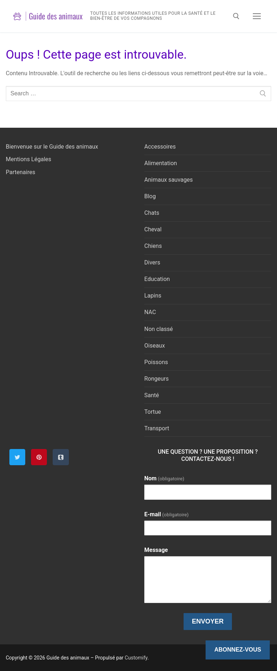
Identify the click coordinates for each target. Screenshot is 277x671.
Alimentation (160, 163)
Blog (150, 196)
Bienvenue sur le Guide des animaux (52, 146)
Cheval (153, 229)
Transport (156, 428)
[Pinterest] (39, 457)
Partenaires (20, 172)
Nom (164, 478)
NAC (150, 312)
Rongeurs (156, 378)
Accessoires (160, 146)
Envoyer (208, 621)
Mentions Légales (28, 159)
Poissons (156, 362)
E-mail (166, 514)
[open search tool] (236, 16)
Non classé (158, 329)
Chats (151, 212)
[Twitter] (17, 457)
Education (157, 279)
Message (156, 550)
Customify (136, 658)
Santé (151, 395)
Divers (152, 262)
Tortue (152, 411)
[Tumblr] (61, 457)
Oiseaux (154, 345)
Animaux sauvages (168, 179)
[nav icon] (256, 16)
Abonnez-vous (237, 650)
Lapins (152, 295)
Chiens (153, 245)
